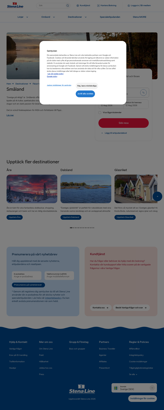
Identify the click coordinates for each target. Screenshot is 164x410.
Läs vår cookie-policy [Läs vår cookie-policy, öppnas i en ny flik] (56, 74)
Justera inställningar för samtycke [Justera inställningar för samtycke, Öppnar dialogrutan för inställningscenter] (59, 85)
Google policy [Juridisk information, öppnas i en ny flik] (52, 77)
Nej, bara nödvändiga (87, 86)
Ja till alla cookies (85, 94)
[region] (83, 72)
